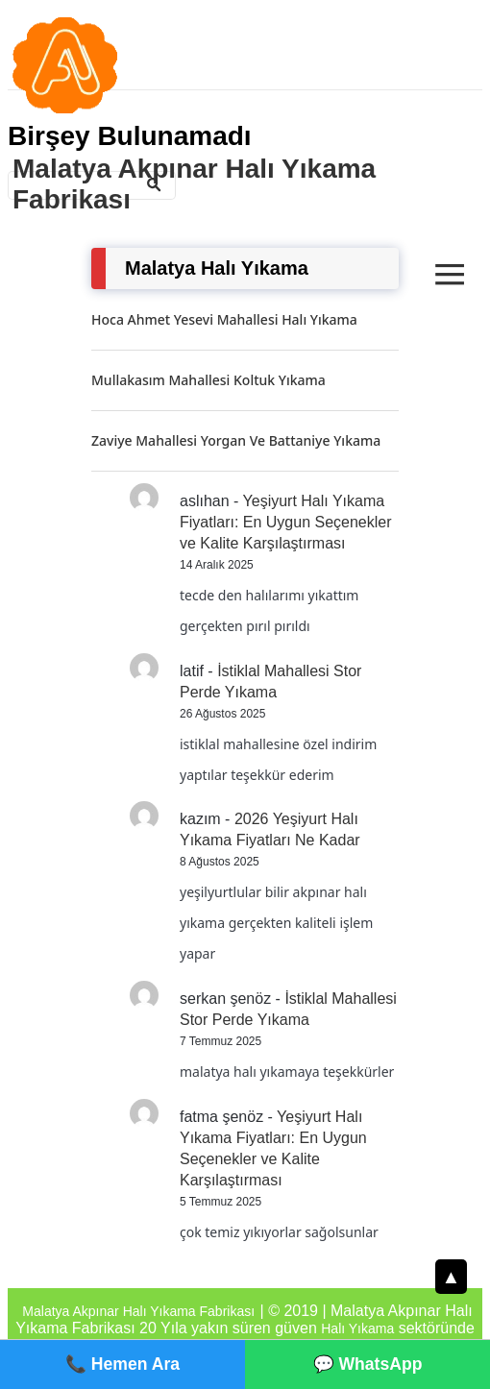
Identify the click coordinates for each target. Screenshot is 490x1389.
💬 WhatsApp (368, 1364)
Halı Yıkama (357, 1328)
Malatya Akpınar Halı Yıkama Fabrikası (194, 184)
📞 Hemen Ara (122, 1364)
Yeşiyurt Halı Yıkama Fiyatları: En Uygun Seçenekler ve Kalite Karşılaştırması (286, 522)
